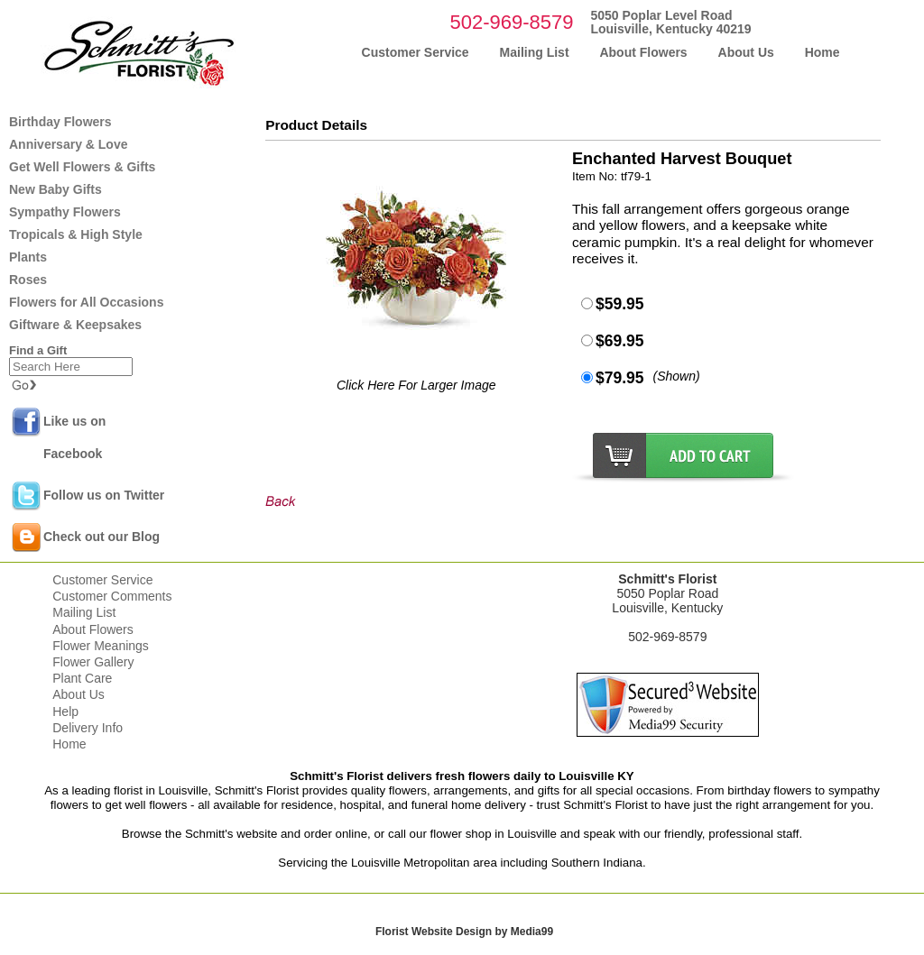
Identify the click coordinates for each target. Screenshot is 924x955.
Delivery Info (87, 728)
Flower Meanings (100, 645)
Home (69, 744)
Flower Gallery (93, 662)
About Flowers (92, 629)
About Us (78, 694)
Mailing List (84, 612)
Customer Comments (111, 596)
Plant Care (82, 678)
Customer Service (102, 580)
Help (65, 711)
